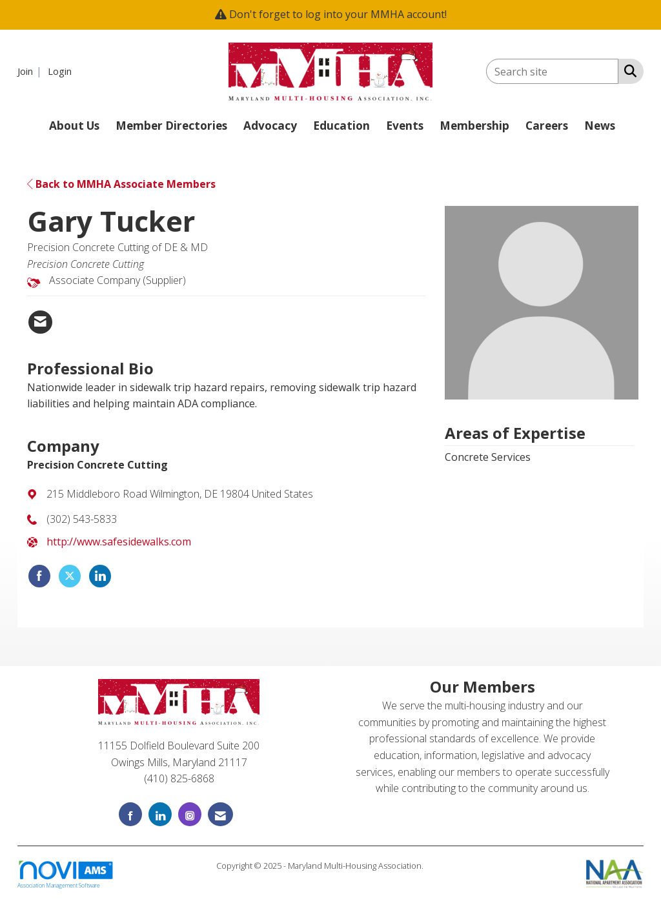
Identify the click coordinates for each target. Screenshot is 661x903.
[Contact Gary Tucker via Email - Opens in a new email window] (40, 322)
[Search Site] (627, 70)
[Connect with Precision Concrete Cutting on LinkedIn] (100, 576)
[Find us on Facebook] (130, 814)
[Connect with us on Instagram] (189, 814)
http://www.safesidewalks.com (118, 541)
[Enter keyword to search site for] (552, 71)
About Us (74, 125)
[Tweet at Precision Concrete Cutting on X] (69, 576)
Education (341, 125)
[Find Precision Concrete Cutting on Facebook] (39, 576)
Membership (474, 125)
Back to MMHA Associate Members (121, 184)
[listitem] (31, 71)
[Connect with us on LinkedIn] (160, 814)
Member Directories (171, 125)
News (599, 125)
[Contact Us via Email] (220, 814)
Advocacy (270, 125)
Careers (546, 125)
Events (404, 125)
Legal (435, 865)
